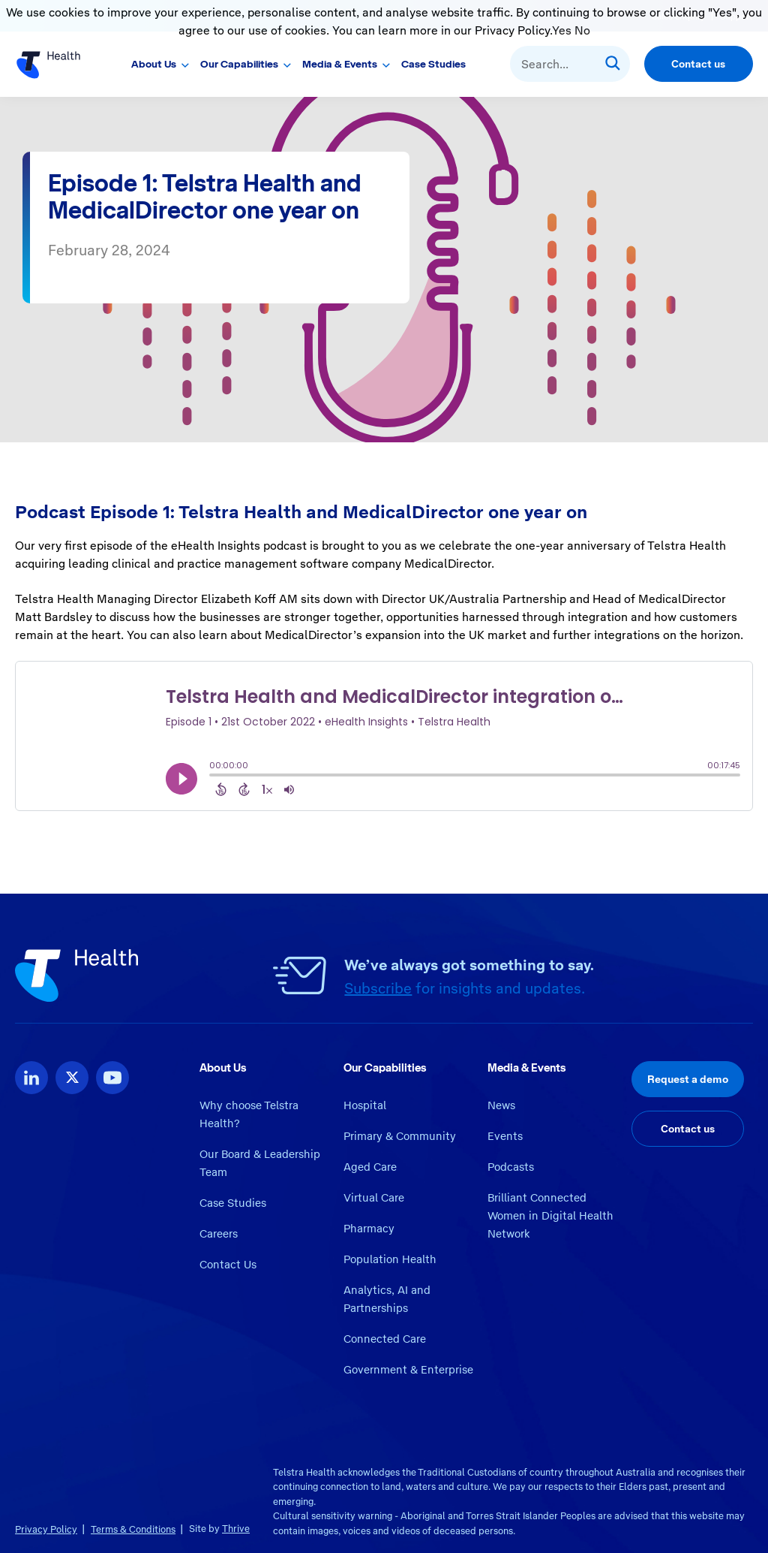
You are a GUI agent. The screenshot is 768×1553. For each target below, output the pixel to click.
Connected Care (385, 1338)
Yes (562, 30)
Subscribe (378, 988)
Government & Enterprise (408, 1369)
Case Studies (433, 64)
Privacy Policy (46, 1529)
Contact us (698, 64)
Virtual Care (374, 1197)
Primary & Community (400, 1136)
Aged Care (370, 1167)
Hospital (365, 1105)
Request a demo (687, 1079)
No (582, 30)
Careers (219, 1233)
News (501, 1105)
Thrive (236, 1528)
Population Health (390, 1259)
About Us (153, 64)
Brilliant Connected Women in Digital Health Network (551, 1215)
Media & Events (339, 64)
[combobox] (570, 64)
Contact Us (228, 1264)
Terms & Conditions (133, 1529)
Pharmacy (369, 1228)
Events (505, 1136)
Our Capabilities (239, 64)
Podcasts (511, 1167)
